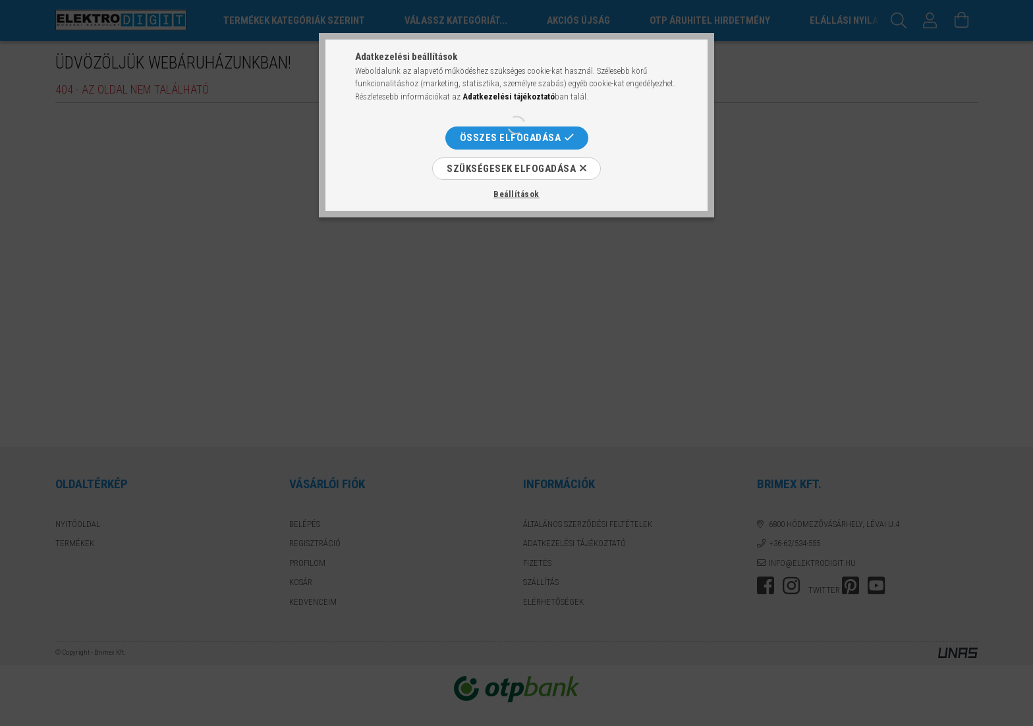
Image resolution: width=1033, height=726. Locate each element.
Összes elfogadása (510, 138)
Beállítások (516, 194)
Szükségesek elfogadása (511, 169)
